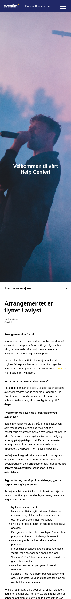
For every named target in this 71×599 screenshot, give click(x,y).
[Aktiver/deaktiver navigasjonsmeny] (63, 6)
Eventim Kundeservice (27, 6)
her (60, 368)
